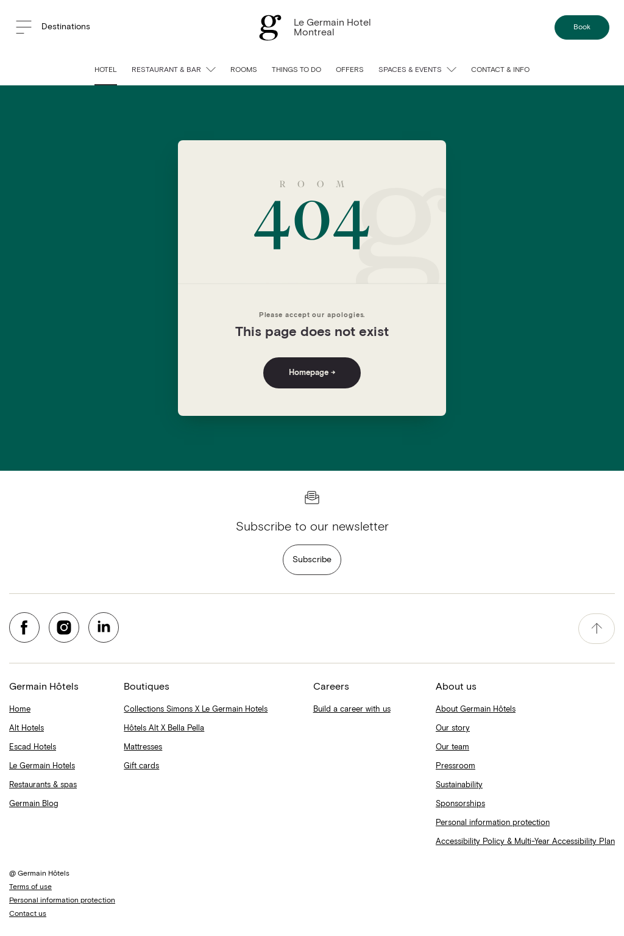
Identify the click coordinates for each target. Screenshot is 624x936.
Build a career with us (352, 709)
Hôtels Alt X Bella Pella (164, 728)
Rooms (243, 70)
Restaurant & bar (174, 70)
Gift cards (141, 766)
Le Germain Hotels (42, 766)
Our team (452, 747)
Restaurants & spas (43, 785)
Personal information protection (493, 823)
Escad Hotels (32, 747)
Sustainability (459, 785)
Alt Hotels (26, 728)
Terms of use (30, 887)
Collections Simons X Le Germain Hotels (196, 709)
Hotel (105, 70)
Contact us (27, 914)
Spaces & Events (417, 70)
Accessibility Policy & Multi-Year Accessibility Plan (525, 842)
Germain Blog (33, 804)
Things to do (296, 70)
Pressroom (455, 766)
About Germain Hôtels (476, 709)
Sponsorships (460, 804)
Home (19, 709)
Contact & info (500, 70)
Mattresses (143, 747)
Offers (350, 70)
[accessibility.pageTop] (596, 628)
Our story (453, 728)
